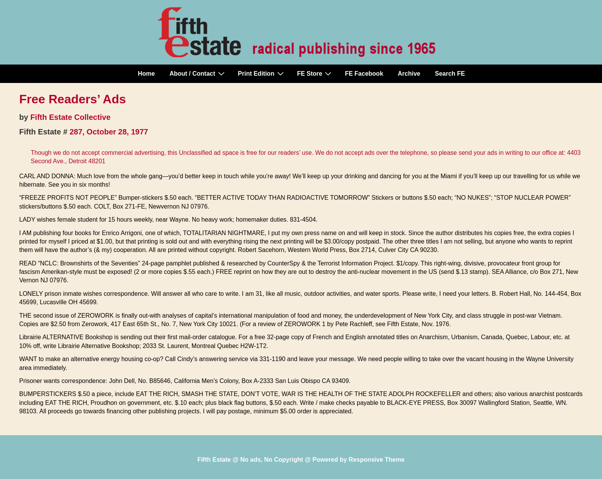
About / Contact (197, 73)
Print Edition (262, 73)
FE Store (315, 73)
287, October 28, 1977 (108, 132)
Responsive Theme (377, 459)
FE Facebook (364, 73)
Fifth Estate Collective (70, 117)
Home (146, 73)
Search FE (450, 73)
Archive (409, 73)
